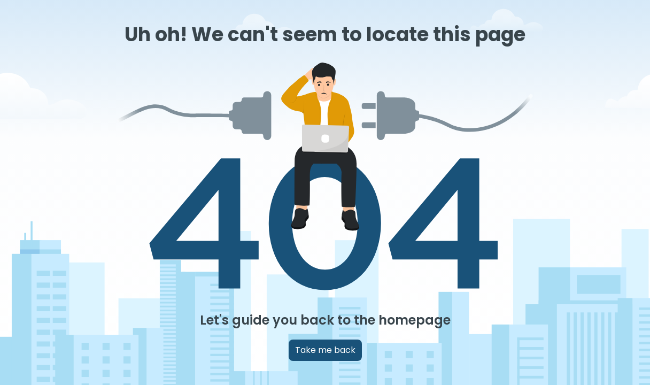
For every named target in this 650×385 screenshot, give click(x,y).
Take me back (325, 350)
